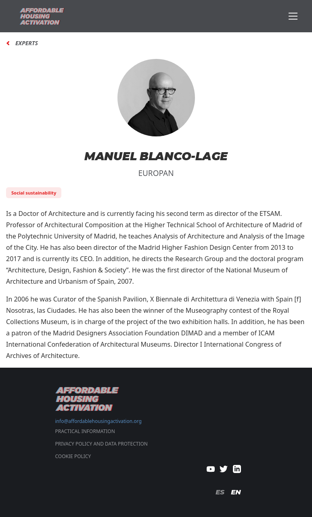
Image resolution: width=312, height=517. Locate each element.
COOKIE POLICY (73, 456)
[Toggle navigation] (293, 16)
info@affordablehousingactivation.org (98, 421)
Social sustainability (33, 193)
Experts (26, 43)
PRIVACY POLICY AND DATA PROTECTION (101, 443)
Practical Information (85, 431)
